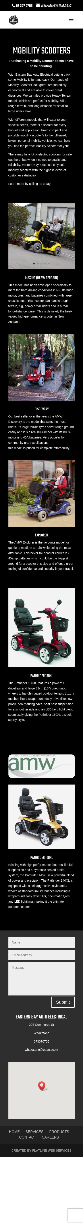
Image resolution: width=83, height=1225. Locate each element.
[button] (43, 1086)
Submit (63, 1002)
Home (14, 1132)
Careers (50, 1137)
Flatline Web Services (52, 1150)
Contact (27, 1137)
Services (34, 1132)
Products (59, 1132)
